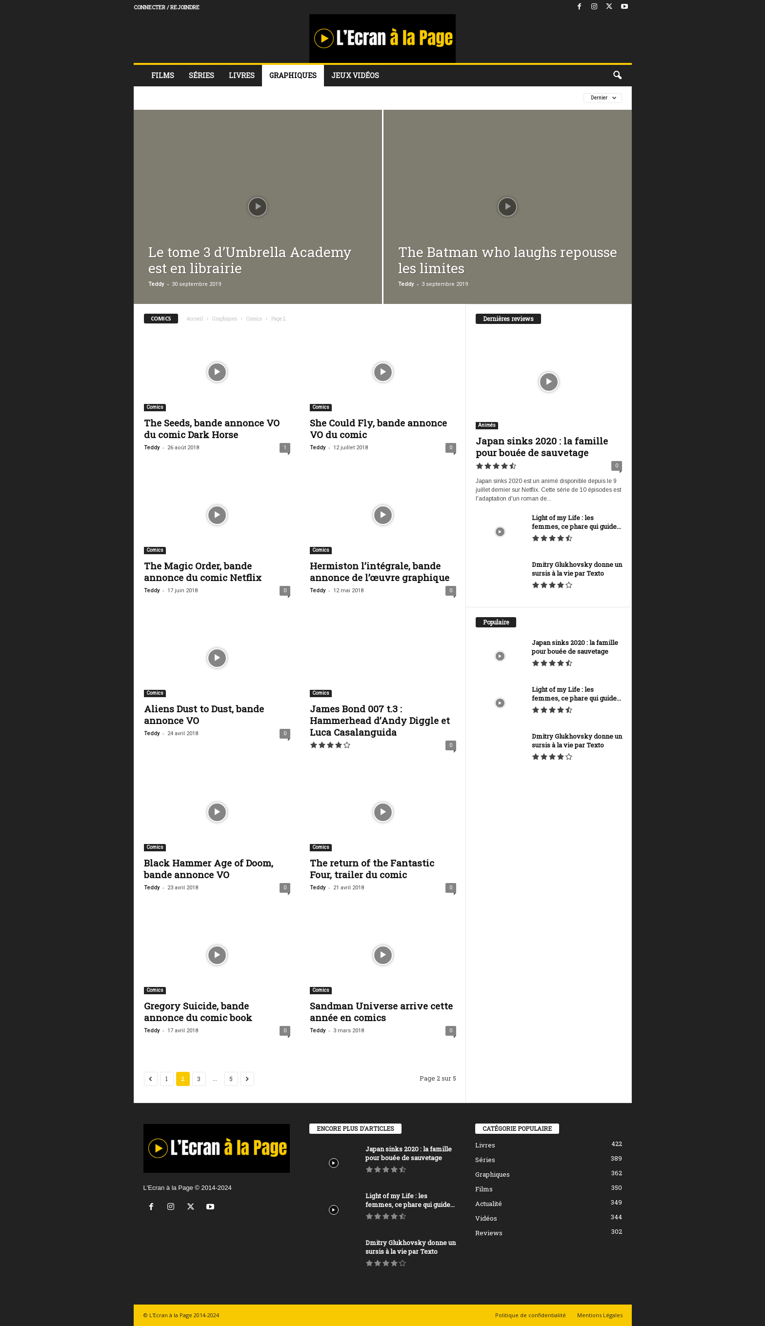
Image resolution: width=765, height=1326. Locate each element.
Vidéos (486, 1218)
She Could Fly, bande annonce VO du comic (378, 429)
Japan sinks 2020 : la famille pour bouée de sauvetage (542, 447)
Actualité (488, 1203)
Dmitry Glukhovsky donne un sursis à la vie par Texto (577, 569)
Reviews (489, 1232)
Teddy (156, 284)
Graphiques (293, 75)
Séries (201, 75)
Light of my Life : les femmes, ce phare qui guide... (576, 522)
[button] (617, 75)
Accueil (194, 319)
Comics (254, 319)
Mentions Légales (600, 1315)
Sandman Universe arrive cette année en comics (381, 1012)
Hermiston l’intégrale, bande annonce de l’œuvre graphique (379, 571)
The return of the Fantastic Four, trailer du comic (372, 869)
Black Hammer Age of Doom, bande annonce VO (208, 869)
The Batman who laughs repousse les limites (507, 260)
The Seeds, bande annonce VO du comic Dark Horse (212, 429)
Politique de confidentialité (530, 1315)
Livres (242, 75)
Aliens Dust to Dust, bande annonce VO (204, 714)
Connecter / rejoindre (167, 7)
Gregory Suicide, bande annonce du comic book (198, 1012)
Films (162, 75)
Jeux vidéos (355, 75)
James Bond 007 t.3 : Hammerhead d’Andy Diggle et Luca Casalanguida (380, 720)
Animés (487, 425)
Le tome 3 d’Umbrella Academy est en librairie (250, 260)
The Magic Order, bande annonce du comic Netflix (203, 571)
